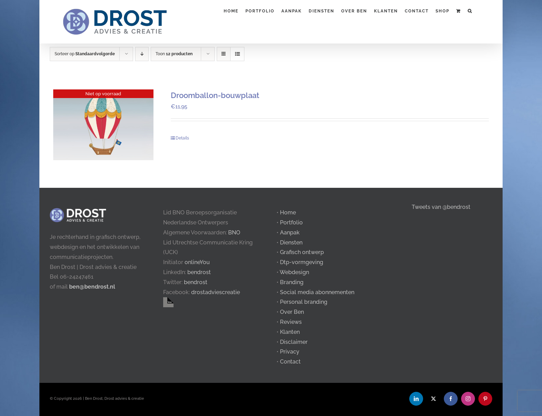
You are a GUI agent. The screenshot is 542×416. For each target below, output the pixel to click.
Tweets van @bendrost (441, 207)
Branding (291, 282)
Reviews (291, 322)
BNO (234, 232)
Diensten (291, 242)
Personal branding (303, 302)
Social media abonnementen (317, 292)
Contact (290, 361)
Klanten (290, 332)
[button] (470, 10)
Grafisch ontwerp (302, 252)
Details (182, 138)
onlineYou (197, 262)
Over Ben (292, 312)
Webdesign (294, 272)
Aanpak (290, 232)
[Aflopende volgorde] (142, 54)
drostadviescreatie (215, 292)
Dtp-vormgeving (301, 262)
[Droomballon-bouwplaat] (103, 124)
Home (288, 212)
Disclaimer (294, 342)
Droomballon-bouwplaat (215, 95)
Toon (174, 53)
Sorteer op (85, 53)
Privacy (289, 351)
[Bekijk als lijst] (237, 54)
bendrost (199, 272)
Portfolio (291, 222)
